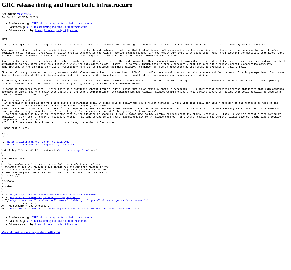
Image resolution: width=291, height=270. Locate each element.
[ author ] (74, 30)
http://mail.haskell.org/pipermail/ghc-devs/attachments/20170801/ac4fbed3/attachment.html (74, 243)
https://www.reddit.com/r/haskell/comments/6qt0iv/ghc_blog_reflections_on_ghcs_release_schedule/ (79, 233)
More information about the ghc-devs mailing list (30, 266)
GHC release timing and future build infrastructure (62, 23)
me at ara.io (24, 13)
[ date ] (39, 30)
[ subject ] (62, 30)
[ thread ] (49, 30)
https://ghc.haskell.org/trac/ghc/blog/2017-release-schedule (53, 226)
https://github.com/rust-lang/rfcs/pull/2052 (38, 162)
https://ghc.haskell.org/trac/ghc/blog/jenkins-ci (45, 229)
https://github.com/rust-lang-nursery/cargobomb (40, 166)
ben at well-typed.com (73, 172)
